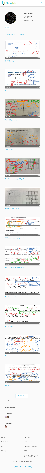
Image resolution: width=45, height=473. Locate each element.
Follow (7, 27)
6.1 (6, 90)
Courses (22, 34)
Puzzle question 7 (10, 297)
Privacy (3, 450)
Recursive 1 (8, 385)
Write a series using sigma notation (16, 238)
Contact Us (4, 442)
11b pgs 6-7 (9, 149)
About (3, 437)
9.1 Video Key (9, 61)
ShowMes (11, 34)
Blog (25, 450)
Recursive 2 (8, 356)
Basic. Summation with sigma (14, 267)
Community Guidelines (31, 446)
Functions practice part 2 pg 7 (14, 179)
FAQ (2, 446)
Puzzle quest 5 (9, 326)
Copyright (27, 437)
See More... (21, 395)
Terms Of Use (28, 442)
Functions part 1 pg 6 (12, 208)
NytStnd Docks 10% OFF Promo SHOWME (32, 456)
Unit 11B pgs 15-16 (11, 120)
